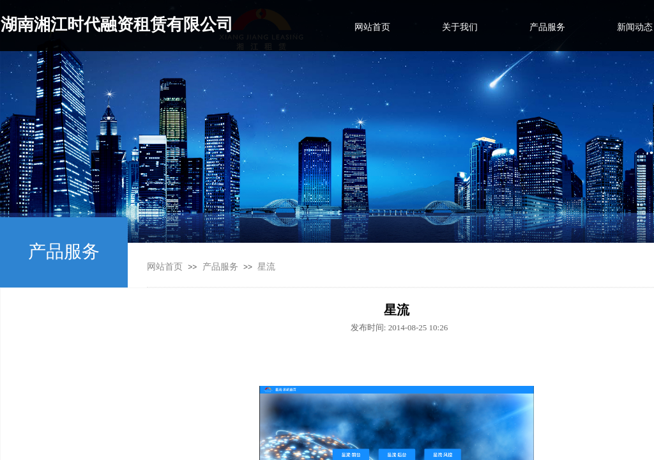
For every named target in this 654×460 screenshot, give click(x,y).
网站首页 (165, 267)
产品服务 (220, 267)
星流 (266, 267)
